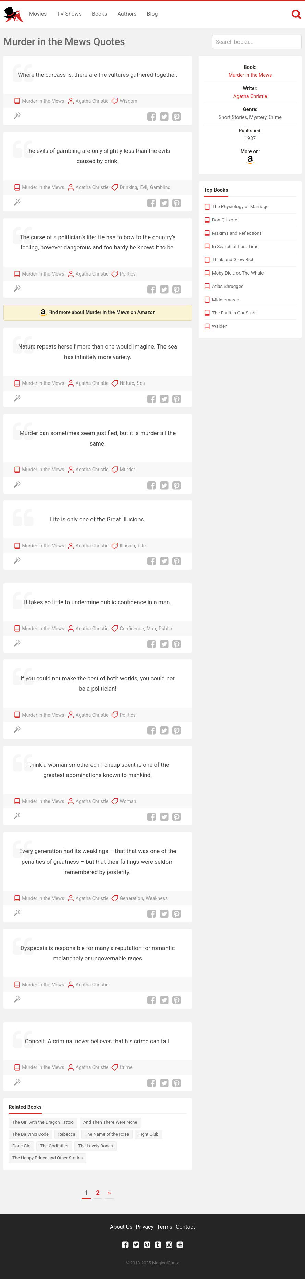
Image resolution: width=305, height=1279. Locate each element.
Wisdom (128, 101)
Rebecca (66, 1134)
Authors (127, 14)
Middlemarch (225, 299)
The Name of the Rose (107, 1134)
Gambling (160, 187)
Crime (126, 1067)
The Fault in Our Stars (234, 312)
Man (151, 628)
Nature (127, 383)
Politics (128, 274)
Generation (131, 898)
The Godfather (54, 1145)
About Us (121, 1226)
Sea (141, 383)
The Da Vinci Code (30, 1134)
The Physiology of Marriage (240, 206)
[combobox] (257, 42)
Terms (164, 1226)
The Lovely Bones (95, 1145)
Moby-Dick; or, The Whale (238, 273)
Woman (128, 801)
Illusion (127, 545)
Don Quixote (224, 219)
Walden (220, 326)
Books (99, 14)
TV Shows (69, 14)
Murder (127, 469)
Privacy (145, 1226)
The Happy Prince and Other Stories (47, 1157)
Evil (143, 187)
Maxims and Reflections (237, 233)
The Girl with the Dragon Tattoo (43, 1122)
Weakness (157, 898)
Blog (152, 14)
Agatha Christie (92, 101)
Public (165, 628)
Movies (38, 14)
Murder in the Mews (43, 101)
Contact (185, 1226)
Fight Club (148, 1134)
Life (142, 545)
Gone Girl (21, 1145)
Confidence (132, 628)
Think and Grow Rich (233, 259)
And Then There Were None (110, 1122)
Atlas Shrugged (228, 286)
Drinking (128, 187)
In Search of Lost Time (235, 246)
